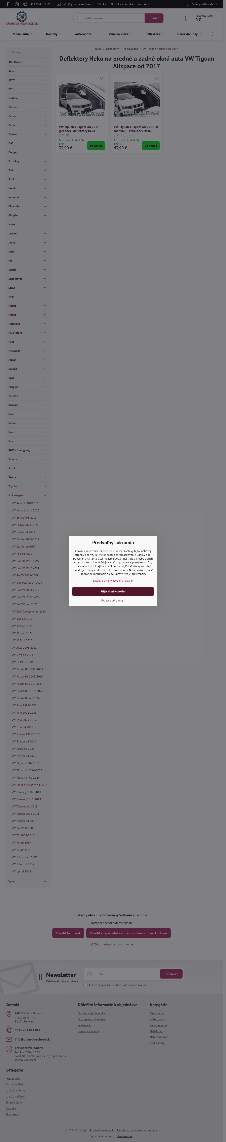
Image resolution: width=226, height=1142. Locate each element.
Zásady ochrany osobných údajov (113, 580)
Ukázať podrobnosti (113, 600)
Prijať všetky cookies (113, 591)
